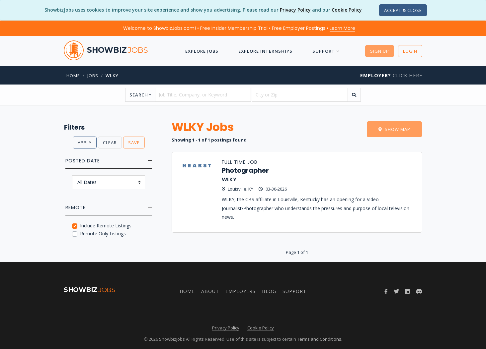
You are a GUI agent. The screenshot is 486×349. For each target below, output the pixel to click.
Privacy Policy (295, 10)
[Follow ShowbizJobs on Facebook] (386, 291)
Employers (240, 291)
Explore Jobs (201, 51)
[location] (300, 95)
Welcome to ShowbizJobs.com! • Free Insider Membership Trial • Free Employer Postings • (239, 28)
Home (73, 76)
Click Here (391, 75)
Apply (85, 142)
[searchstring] (203, 95)
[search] (354, 95)
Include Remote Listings (105, 225)
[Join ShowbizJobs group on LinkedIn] (407, 291)
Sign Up (379, 51)
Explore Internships (265, 51)
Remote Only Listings (103, 233)
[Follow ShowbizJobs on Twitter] (396, 291)
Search (138, 95)
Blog (269, 291)
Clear (110, 142)
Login (410, 51)
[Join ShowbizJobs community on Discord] (419, 291)
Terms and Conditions (319, 339)
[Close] (403, 10)
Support (323, 51)
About (210, 291)
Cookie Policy (347, 10)
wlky (112, 76)
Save (134, 142)
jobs (92, 76)
